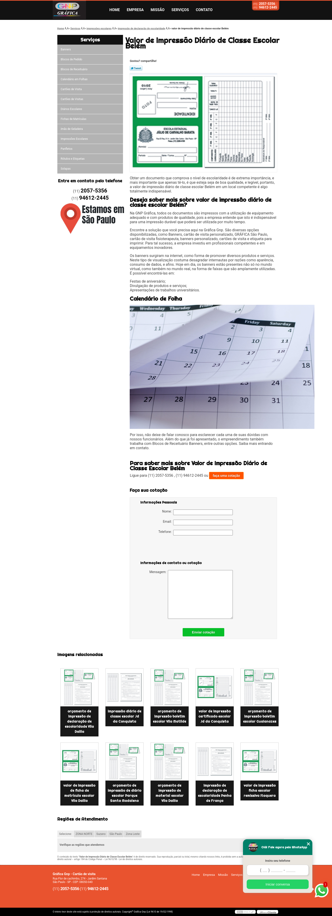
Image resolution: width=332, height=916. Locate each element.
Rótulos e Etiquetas (73, 158)
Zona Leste (132, 834)
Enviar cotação (203, 632)
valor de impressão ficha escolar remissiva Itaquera (260, 790)
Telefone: (195, 532)
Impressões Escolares (74, 138)
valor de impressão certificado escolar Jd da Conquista (214, 716)
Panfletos (67, 148)
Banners (66, 49)
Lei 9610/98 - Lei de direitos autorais (123, 859)
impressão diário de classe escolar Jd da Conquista (124, 716)
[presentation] (170, 549)
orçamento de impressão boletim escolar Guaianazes (259, 716)
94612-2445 (268, 7)
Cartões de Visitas (72, 99)
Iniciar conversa (277, 884)
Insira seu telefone (277, 860)
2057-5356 (267, 4)
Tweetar (136, 68)
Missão (158, 10)
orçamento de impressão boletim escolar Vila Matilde (169, 716)
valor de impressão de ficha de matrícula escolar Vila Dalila (79, 793)
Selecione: (65, 834)
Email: (198, 522)
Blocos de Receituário (74, 69)
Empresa (135, 10)
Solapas (66, 168)
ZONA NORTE (84, 834)
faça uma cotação (226, 475)
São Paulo (116, 834)
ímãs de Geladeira (72, 129)
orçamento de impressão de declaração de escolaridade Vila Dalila (79, 721)
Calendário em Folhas (74, 79)
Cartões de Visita (71, 89)
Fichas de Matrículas (73, 119)
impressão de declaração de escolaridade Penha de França (214, 793)
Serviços (180, 10)
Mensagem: (191, 594)
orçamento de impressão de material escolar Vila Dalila (170, 793)
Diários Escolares (71, 109)
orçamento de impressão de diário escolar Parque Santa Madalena (124, 793)
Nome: (197, 512)
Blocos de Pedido (71, 59)
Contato (204, 10)
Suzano (101, 834)
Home (114, 10)
